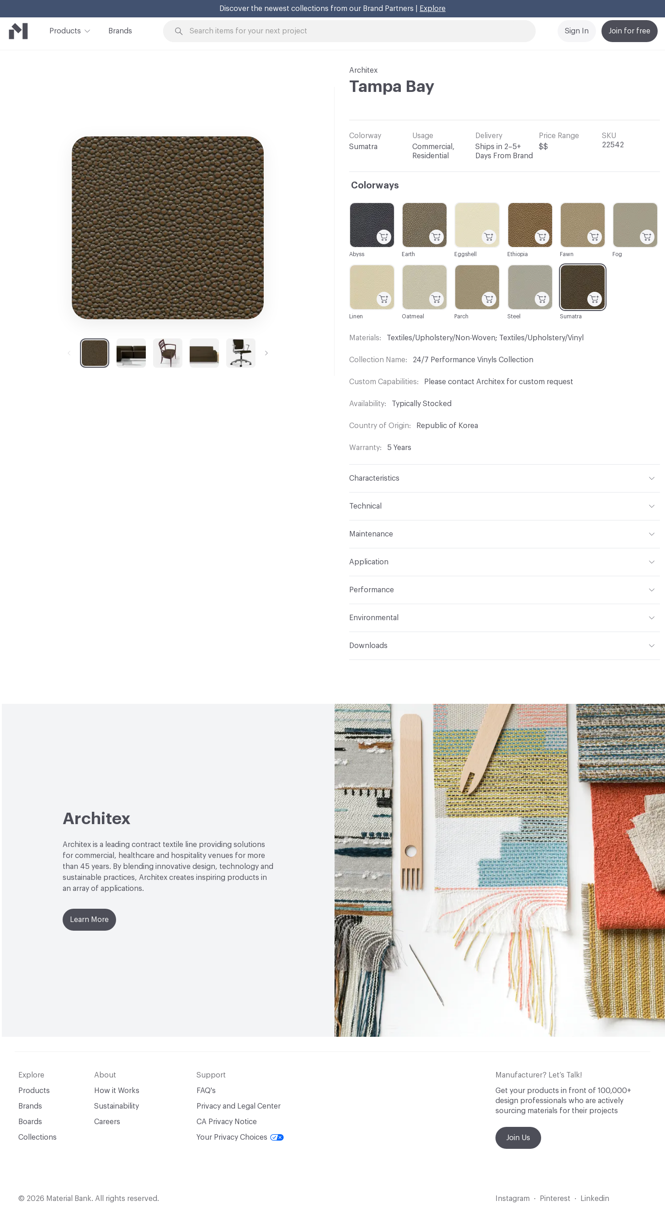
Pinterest (555, 1198)
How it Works (116, 1090)
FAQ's (206, 1090)
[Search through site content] (354, 31)
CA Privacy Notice (227, 1122)
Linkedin (594, 1198)
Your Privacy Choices (240, 1137)
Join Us (518, 1138)
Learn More (89, 919)
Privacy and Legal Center (239, 1106)
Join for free (629, 31)
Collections (37, 1137)
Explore (433, 8)
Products (65, 30)
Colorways (375, 185)
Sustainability (116, 1106)
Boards (30, 1122)
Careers (107, 1122)
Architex (363, 70)
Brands (120, 31)
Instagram (512, 1198)
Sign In (577, 31)
